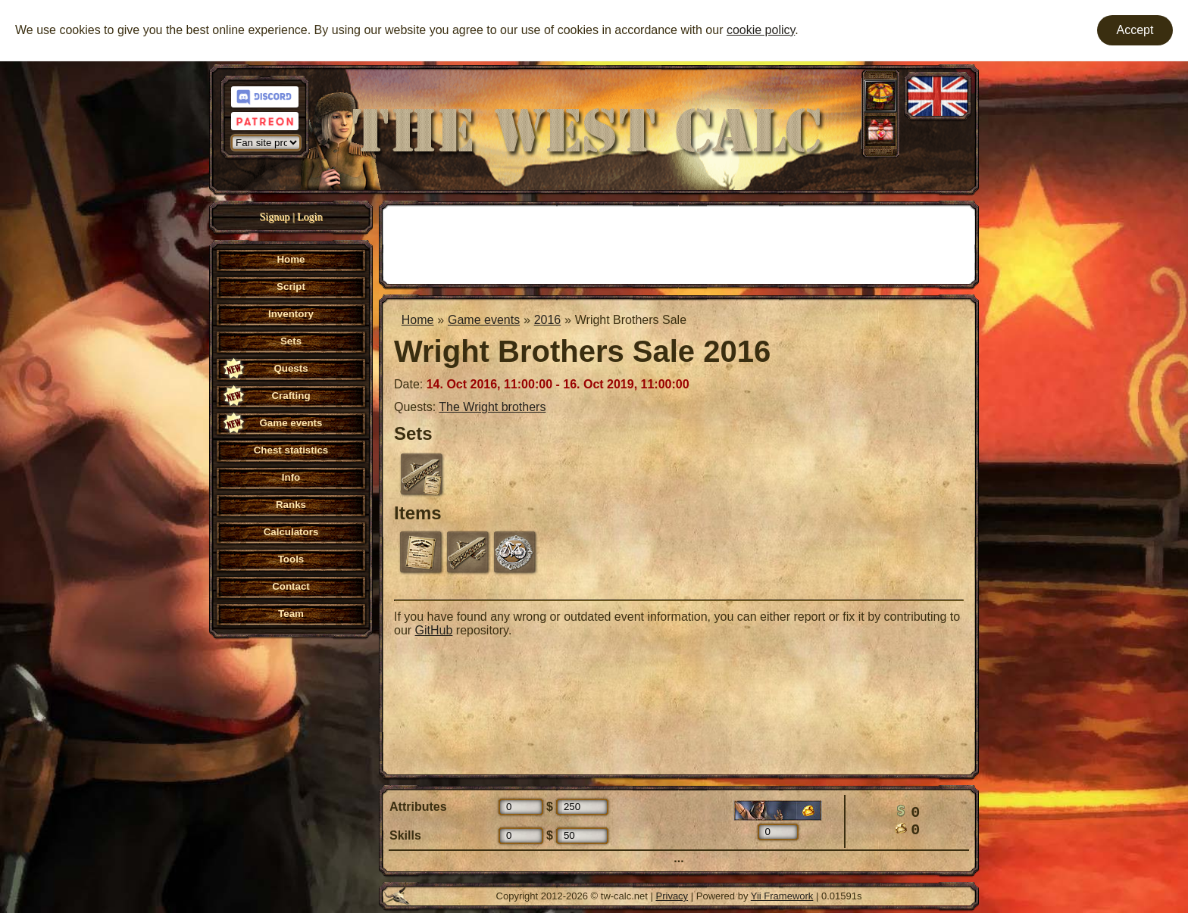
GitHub (434, 630)
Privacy (672, 896)
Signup (275, 217)
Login (309, 217)
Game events (484, 319)
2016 (547, 319)
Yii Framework (782, 896)
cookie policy (761, 29)
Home (418, 319)
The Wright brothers (492, 406)
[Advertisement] (679, 243)
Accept (1135, 29)
